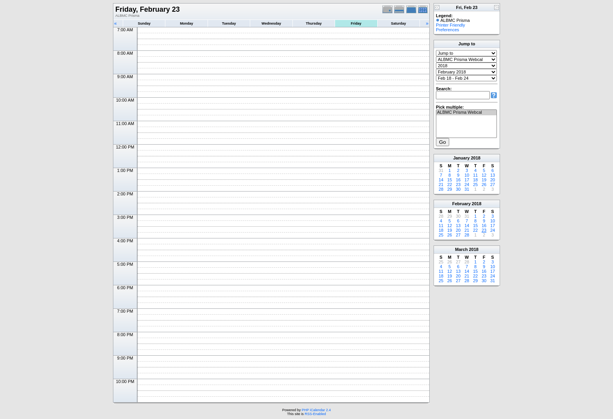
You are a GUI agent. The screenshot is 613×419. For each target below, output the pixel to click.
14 (441, 179)
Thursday (314, 23)
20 (492, 179)
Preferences (447, 29)
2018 (475, 158)
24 (466, 184)
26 (484, 184)
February (461, 203)
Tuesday (229, 23)
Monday (186, 23)
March (461, 249)
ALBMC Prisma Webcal (466, 112)
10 (466, 175)
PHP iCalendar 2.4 (316, 410)
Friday (356, 23)
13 (492, 175)
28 (441, 189)
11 (475, 175)
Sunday (144, 23)
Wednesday (271, 23)
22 (449, 184)
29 (449, 189)
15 (449, 179)
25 (475, 184)
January (461, 158)
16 (458, 179)
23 (458, 184)
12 (484, 175)
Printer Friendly (450, 25)
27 (492, 184)
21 (441, 184)
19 (484, 179)
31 (466, 189)
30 (458, 189)
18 (475, 179)
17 (466, 179)
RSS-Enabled (315, 414)
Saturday (398, 23)
